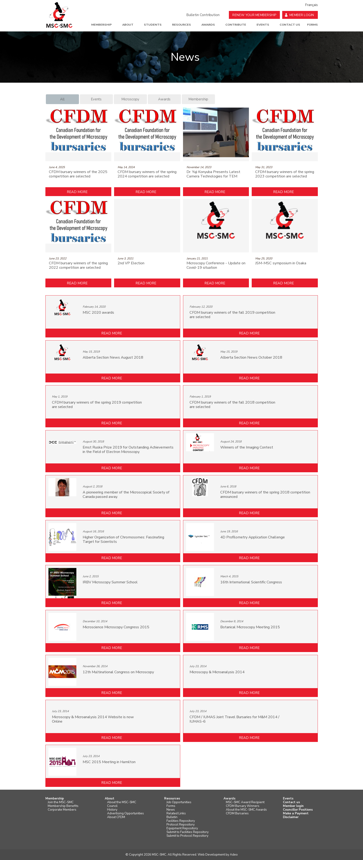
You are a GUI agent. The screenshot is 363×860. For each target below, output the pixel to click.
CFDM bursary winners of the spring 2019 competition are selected (97, 404)
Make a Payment (296, 813)
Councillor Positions (298, 810)
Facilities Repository (180, 821)
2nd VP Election (131, 263)
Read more (77, 192)
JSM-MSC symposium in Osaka (280, 263)
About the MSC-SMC (121, 802)
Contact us (290, 25)
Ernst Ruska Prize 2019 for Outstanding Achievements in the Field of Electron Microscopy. (128, 449)
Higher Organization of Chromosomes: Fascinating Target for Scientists (123, 539)
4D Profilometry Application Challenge (252, 537)
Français (311, 5)
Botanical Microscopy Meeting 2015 (250, 627)
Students (153, 25)
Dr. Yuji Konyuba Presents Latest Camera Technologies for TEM (213, 174)
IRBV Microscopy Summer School (110, 582)
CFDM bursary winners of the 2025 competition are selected (78, 174)
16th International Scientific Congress (251, 582)
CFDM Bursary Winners (242, 806)
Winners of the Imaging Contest (246, 447)
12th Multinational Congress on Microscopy (118, 672)
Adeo (234, 854)
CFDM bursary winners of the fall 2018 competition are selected (232, 404)
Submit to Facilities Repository (187, 832)
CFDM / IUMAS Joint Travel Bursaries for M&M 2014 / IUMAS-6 (234, 719)
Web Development (211, 854)
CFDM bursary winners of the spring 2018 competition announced (265, 494)
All (62, 99)
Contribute (235, 25)
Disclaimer (291, 817)
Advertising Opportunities (125, 813)
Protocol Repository (180, 824)
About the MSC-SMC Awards (246, 810)
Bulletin (171, 817)
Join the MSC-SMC (61, 802)
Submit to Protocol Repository (187, 836)
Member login (293, 806)
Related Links (176, 813)
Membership (101, 25)
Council (112, 806)
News (170, 810)
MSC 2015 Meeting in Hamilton (109, 762)
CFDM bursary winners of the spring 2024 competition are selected (147, 174)
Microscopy (130, 99)
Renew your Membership (254, 15)
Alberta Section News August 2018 (113, 357)
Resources (181, 25)
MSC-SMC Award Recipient (245, 802)
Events (263, 25)
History (112, 810)
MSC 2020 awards (98, 312)
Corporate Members (62, 810)
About (127, 25)
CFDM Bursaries (237, 813)
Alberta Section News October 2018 (251, 357)
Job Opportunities (178, 802)
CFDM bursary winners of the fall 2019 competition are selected (232, 314)
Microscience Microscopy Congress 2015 (116, 627)
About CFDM (116, 817)
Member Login (301, 15)
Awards (208, 25)
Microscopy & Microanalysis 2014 (217, 672)
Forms (312, 25)
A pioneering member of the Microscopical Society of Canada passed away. (126, 494)
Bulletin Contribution (203, 15)
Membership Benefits (63, 806)
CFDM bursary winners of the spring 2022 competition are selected (78, 265)
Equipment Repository (182, 828)
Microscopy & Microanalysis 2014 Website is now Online (93, 719)
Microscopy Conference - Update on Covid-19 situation (216, 265)
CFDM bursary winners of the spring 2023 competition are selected (284, 174)
